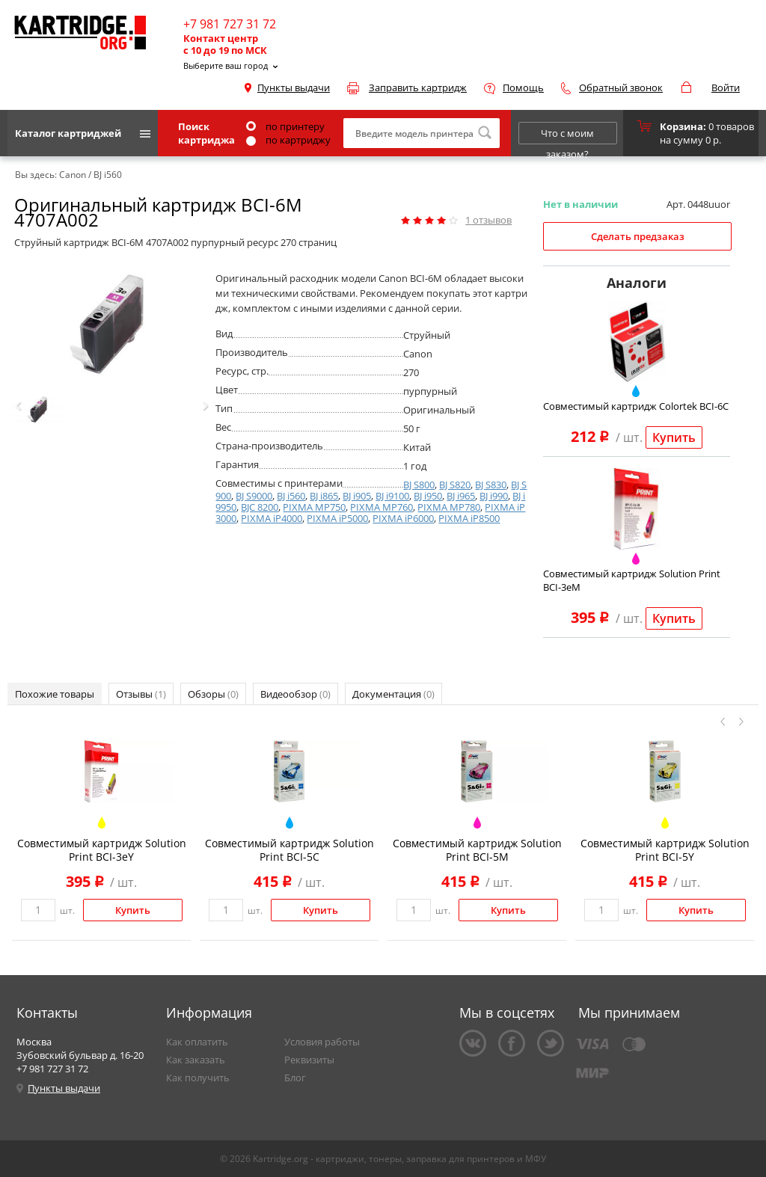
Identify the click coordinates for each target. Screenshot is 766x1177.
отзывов (488, 220)
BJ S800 (419, 484)
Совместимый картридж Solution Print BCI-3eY (101, 850)
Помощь (523, 87)
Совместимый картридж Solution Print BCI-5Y (665, 850)
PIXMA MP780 (448, 507)
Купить (674, 437)
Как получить (198, 1077)
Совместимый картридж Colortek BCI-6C (636, 406)
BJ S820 (455, 484)
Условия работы (322, 1041)
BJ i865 (324, 496)
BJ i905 (357, 496)
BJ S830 (490, 484)
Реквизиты (309, 1059)
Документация (393, 694)
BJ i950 (428, 496)
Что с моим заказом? (567, 135)
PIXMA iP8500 (469, 518)
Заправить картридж (418, 87)
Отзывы (141, 694)
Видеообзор (295, 694)
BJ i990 (493, 496)
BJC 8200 (259, 507)
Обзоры (213, 694)
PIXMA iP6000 (403, 518)
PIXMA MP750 (314, 507)
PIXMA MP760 (381, 507)
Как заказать (195, 1059)
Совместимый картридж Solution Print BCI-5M (477, 850)
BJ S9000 (254, 496)
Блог (295, 1077)
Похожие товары (54, 694)
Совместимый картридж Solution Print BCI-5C (289, 850)
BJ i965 (461, 496)
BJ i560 (291, 496)
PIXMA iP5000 (337, 518)
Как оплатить (197, 1041)
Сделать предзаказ (637, 236)
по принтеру (285, 126)
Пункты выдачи (293, 87)
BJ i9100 (392, 496)
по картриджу (288, 140)
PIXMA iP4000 (271, 518)
